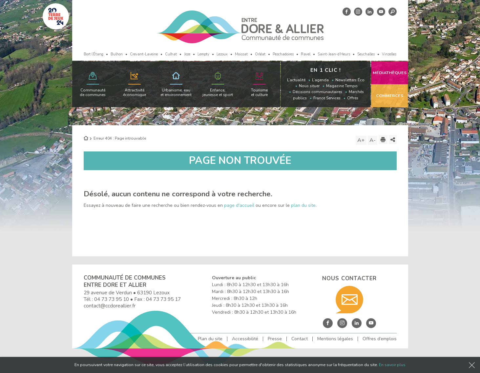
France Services (327, 98)
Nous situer (309, 85)
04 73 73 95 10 (111, 299)
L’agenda (320, 80)
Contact (299, 339)
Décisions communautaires (317, 91)
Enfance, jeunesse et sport (217, 92)
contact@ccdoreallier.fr (110, 305)
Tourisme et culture (259, 92)
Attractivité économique (134, 92)
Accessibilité (245, 339)
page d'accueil (239, 205)
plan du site (303, 205)
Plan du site (210, 339)
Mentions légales (335, 339)
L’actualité (296, 80)
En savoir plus (392, 364)
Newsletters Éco (350, 80)
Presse (275, 339)
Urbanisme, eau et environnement (176, 92)
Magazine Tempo (342, 85)
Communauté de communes (93, 92)
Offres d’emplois (380, 339)
